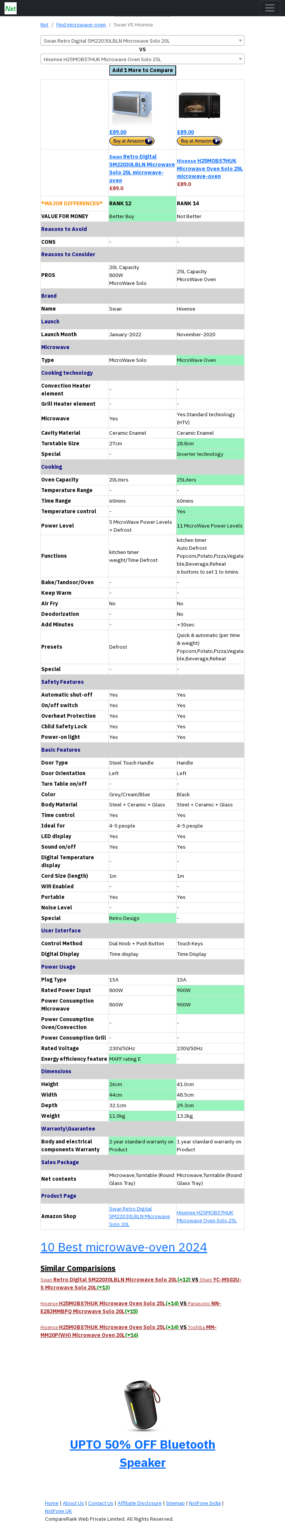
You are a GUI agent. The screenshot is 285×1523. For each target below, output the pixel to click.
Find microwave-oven (81, 24)
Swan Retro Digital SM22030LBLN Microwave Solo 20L (139, 1216)
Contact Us (100, 1503)
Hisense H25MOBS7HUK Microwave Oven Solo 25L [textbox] (102, 59)
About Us (73, 1503)
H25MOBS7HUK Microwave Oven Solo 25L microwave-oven (210, 168)
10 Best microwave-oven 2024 (123, 1247)
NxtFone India (205, 1503)
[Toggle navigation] (269, 7)
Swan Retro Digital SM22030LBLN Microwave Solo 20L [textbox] (107, 40)
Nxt (44, 24)
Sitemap (175, 1503)
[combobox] (142, 40)
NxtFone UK (58, 1511)
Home (52, 1503)
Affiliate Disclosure (140, 1503)
